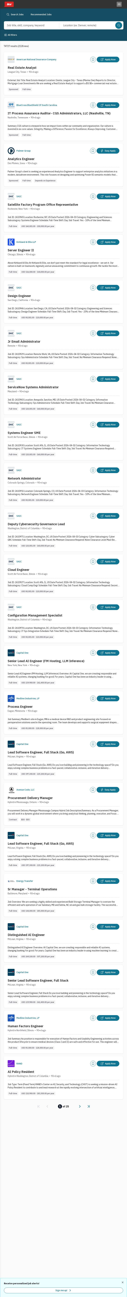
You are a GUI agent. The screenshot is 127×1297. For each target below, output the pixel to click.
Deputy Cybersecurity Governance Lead (36, 524)
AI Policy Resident (21, 1072)
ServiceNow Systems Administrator (33, 387)
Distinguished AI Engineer (26, 935)
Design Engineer (19, 296)
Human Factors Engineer (25, 1026)
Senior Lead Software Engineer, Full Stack (38, 980)
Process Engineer (20, 706)
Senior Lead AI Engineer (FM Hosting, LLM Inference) (46, 661)
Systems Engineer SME (24, 433)
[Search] (118, 25)
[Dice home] (9, 4)
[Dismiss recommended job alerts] (123, 1282)
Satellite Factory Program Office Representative (43, 204)
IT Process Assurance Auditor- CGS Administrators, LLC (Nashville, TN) (59, 113)
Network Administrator (24, 478)
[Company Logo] (11, 59)
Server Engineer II (21, 250)
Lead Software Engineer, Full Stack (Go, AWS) (41, 752)
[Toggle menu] (119, 4)
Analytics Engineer (21, 159)
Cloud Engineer (18, 570)
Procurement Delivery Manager (30, 798)
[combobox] (28, 25)
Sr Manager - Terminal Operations (32, 889)
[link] (38, 1106)
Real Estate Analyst (22, 67)
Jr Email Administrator (24, 341)
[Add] (93, 59)
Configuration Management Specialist (35, 615)
